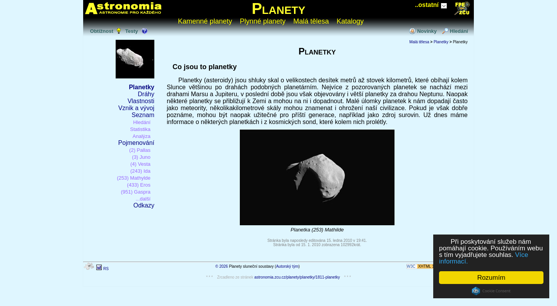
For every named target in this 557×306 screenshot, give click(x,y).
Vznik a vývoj (136, 108)
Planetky (141, 87)
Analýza (141, 136)
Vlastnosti (141, 101)
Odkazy (143, 205)
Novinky (427, 31)
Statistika (140, 129)
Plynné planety (262, 21)
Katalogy (350, 21)
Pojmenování (136, 142)
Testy (131, 31)
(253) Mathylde (133, 178)
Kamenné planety (205, 21)
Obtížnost (101, 31)
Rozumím (491, 277)
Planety (279, 8)
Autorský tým (287, 266)
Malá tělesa (311, 21)
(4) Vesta (140, 164)
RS (106, 269)
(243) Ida (140, 171)
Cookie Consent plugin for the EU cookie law (491, 291)
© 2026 (221, 266)
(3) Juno (141, 157)
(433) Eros (138, 185)
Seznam (143, 115)
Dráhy (146, 94)
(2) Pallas (139, 150)
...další (143, 199)
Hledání (459, 31)
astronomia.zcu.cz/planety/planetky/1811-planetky (297, 277)
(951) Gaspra (135, 192)
